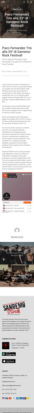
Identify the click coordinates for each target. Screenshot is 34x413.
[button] (31, 2)
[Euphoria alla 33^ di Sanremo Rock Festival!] (17, 276)
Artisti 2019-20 (17, 9)
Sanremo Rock (12, 30)
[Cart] (27, 2)
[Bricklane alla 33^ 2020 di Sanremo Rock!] (17, 253)
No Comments (17, 32)
